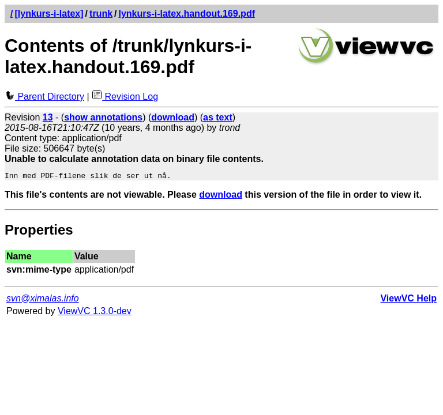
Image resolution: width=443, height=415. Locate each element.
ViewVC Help (408, 300)
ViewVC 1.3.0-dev (95, 313)
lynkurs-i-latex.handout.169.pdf (187, 13)
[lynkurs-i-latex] (48, 13)
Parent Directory (44, 96)
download (220, 196)
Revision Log (125, 96)
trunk (100, 13)
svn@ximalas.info (42, 300)
